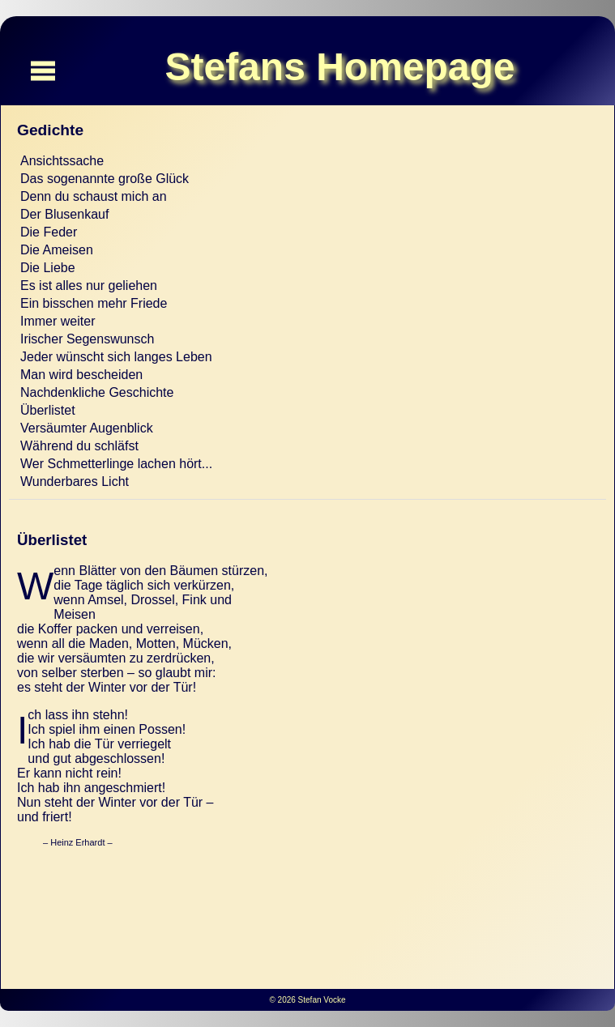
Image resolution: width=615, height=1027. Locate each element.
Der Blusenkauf (64, 214)
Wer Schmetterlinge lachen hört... (116, 464)
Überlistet (47, 410)
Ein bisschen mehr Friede (93, 303)
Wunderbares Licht (74, 481)
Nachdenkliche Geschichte (96, 392)
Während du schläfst (79, 446)
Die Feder (48, 232)
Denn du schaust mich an (93, 196)
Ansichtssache (62, 161)
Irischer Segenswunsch (87, 339)
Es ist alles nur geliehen (88, 285)
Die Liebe (47, 268)
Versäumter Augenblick (86, 428)
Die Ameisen (56, 250)
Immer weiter (57, 321)
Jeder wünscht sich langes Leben (116, 357)
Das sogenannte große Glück (104, 178)
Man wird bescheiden (81, 374)
